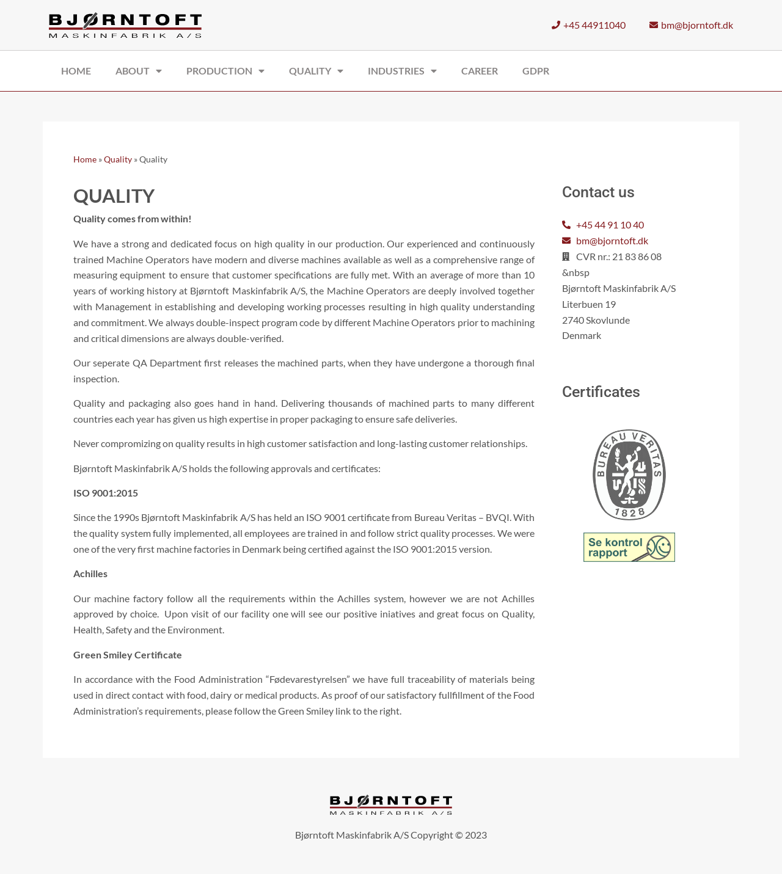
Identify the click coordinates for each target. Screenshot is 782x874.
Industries (402, 71)
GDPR (535, 70)
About (138, 71)
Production (225, 71)
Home (76, 70)
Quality (316, 71)
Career (479, 70)
